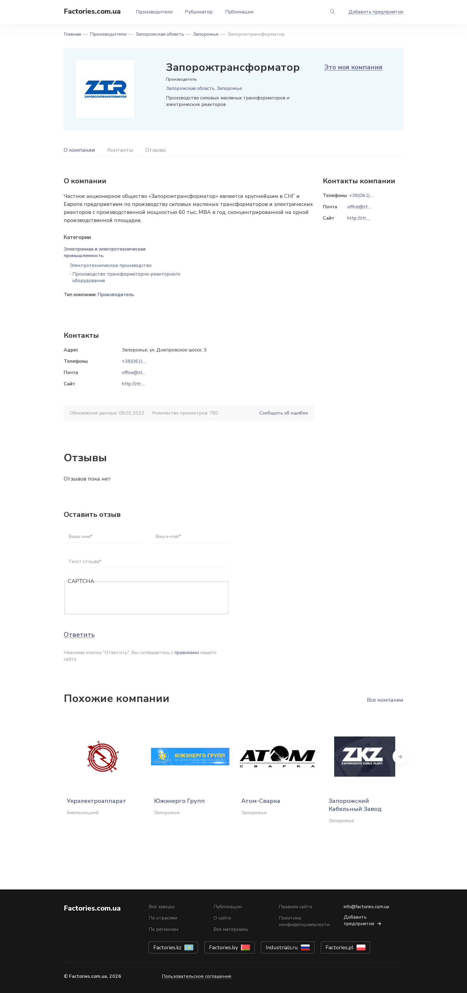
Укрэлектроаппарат (96, 801)
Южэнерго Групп (179, 801)
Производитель (116, 294)
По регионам (163, 929)
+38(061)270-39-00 (144, 361)
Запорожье (206, 34)
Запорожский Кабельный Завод (355, 805)
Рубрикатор (199, 12)
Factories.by (223, 947)
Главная (72, 34)
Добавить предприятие (375, 12)
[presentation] (113, 598)
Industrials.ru (282, 947)
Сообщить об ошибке (283, 413)
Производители (154, 12)
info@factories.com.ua (366, 906)
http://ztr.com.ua (139, 384)
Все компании (385, 699)
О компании (79, 150)
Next (403, 756)
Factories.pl (340, 947)
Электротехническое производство (111, 265)
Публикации (239, 12)
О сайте (222, 918)
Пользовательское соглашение (196, 976)
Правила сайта (295, 906)
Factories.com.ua (92, 11)
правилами (186, 652)
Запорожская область (160, 34)
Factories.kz (167, 947)
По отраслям (163, 918)
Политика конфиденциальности (304, 921)
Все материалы (231, 929)
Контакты (120, 150)
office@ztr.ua (136, 372)
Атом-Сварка (260, 801)
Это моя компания (353, 67)
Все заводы (162, 906)
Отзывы (155, 150)
